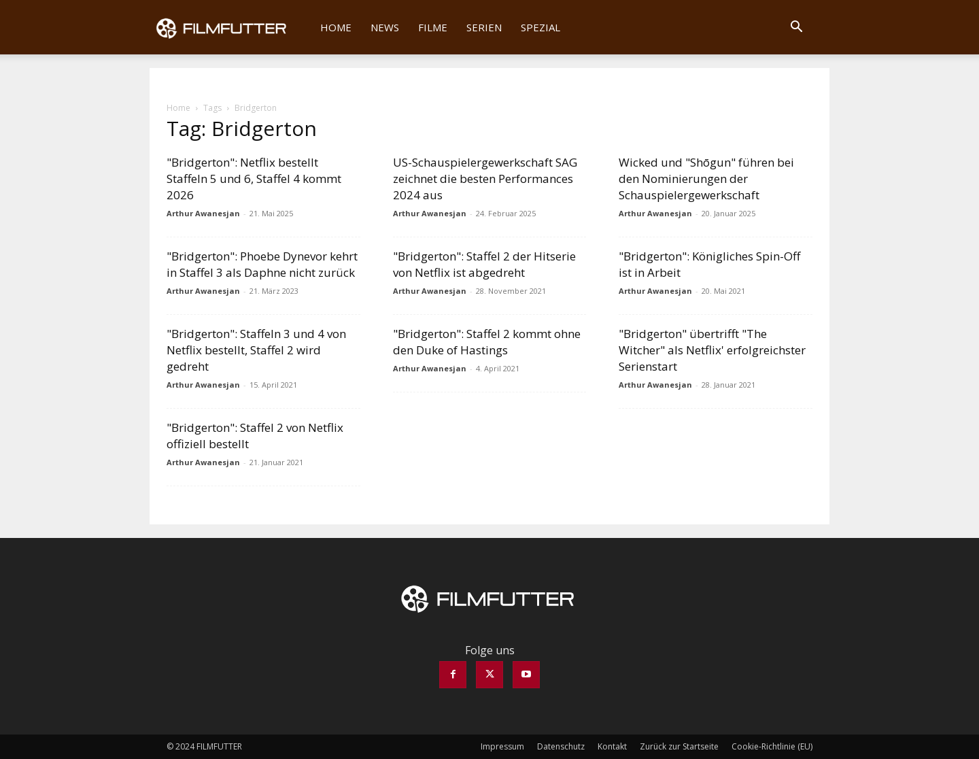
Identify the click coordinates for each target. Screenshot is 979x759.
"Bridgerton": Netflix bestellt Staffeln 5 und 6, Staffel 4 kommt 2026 (254, 178)
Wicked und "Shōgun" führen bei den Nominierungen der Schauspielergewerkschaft (706, 178)
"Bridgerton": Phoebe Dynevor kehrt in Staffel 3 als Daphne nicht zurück (262, 264)
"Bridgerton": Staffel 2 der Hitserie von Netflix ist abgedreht (484, 264)
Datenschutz (561, 746)
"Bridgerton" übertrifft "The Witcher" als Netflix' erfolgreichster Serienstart (712, 350)
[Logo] (230, 27)
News (385, 27)
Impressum (502, 746)
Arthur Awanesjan (203, 213)
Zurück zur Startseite (679, 746)
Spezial (540, 27)
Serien (484, 27)
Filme (432, 27)
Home (335, 27)
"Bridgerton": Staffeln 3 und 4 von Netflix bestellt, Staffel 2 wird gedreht (256, 350)
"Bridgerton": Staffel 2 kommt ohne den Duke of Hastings (487, 342)
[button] (796, 27)
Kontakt (612, 746)
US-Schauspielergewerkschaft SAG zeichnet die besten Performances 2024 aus (485, 178)
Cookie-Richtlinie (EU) (772, 746)
